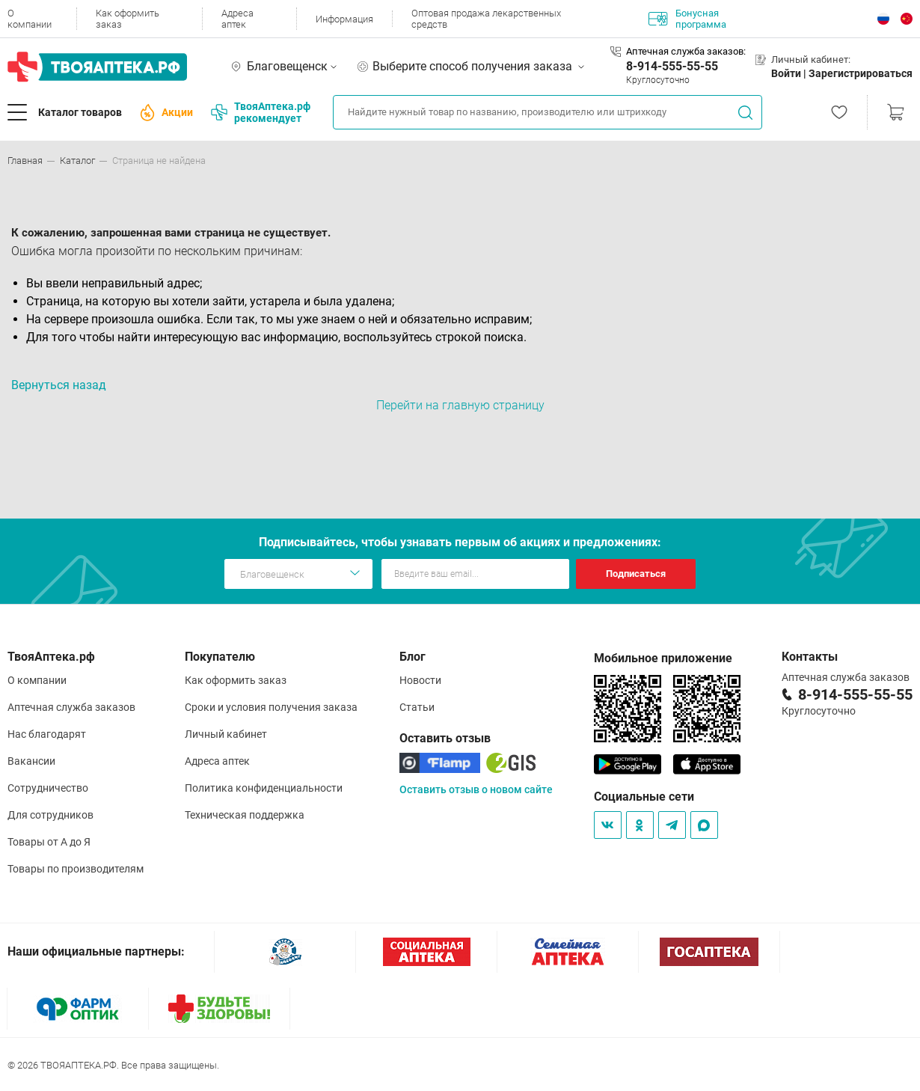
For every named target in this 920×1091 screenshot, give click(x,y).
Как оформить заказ (127, 18)
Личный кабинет (226, 734)
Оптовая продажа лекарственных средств (486, 18)
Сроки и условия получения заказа (271, 707)
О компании (29, 18)
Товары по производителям (75, 869)
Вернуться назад (58, 385)
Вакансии (31, 761)
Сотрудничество (47, 788)
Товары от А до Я (49, 842)
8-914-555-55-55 (672, 66)
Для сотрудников (50, 815)
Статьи (417, 707)
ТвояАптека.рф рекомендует (260, 112)
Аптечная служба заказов (71, 707)
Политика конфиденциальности (264, 788)
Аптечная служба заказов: (686, 51)
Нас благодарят (46, 734)
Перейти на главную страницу (460, 405)
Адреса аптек (237, 18)
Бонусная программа (687, 18)
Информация (344, 19)
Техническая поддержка (244, 815)
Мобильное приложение (663, 658)
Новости (420, 680)
